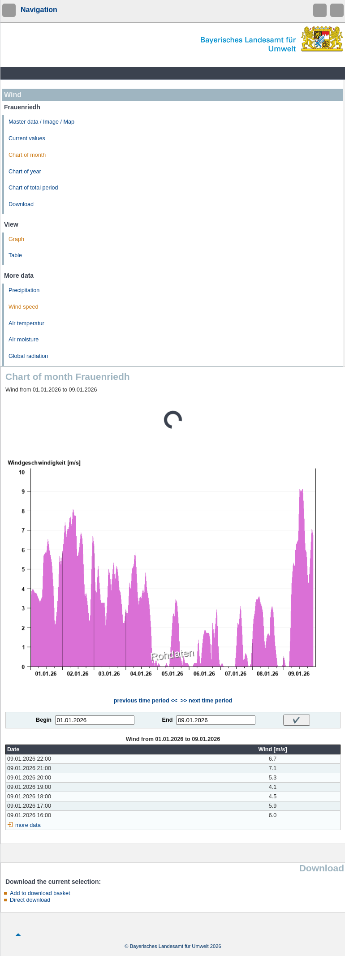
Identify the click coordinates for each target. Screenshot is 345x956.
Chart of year (25, 171)
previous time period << (145, 701)
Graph (16, 239)
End (167, 720)
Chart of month (27, 155)
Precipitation (24, 290)
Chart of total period (33, 188)
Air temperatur (26, 323)
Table (15, 255)
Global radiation (28, 356)
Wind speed (24, 307)
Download (21, 204)
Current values (27, 138)
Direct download (30, 900)
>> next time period (206, 701)
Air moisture (24, 339)
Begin (44, 720)
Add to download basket (40, 893)
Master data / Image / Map (41, 122)
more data (28, 825)
